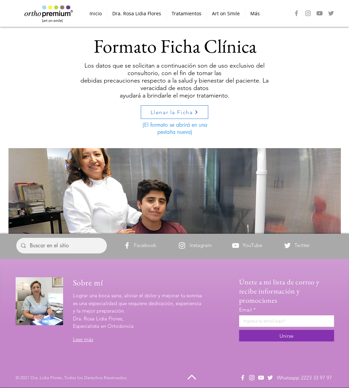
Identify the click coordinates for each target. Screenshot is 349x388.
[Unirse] (286, 335)
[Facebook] (296, 13)
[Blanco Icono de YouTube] (261, 377)
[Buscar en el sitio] (61, 245)
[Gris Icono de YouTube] (319, 13)
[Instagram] (308, 13)
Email (245, 309)
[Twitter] (287, 245)
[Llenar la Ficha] (174, 112)
